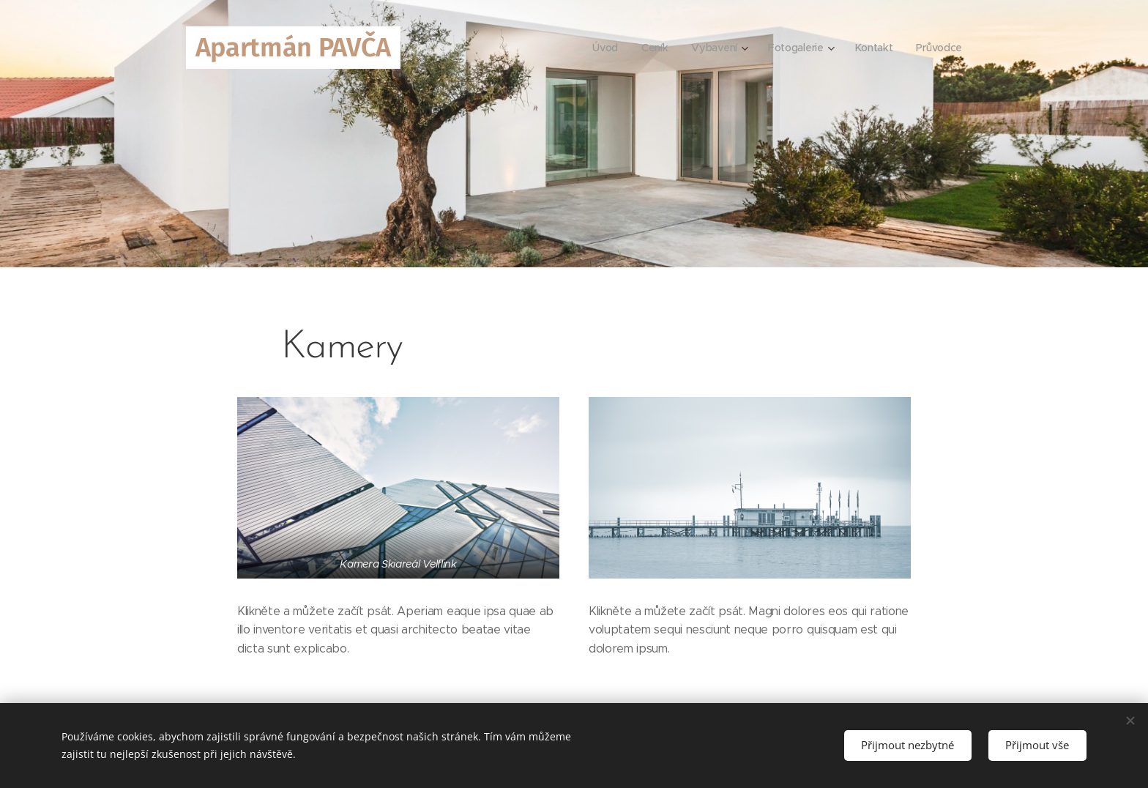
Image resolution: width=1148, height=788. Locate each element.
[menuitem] (604, 47)
